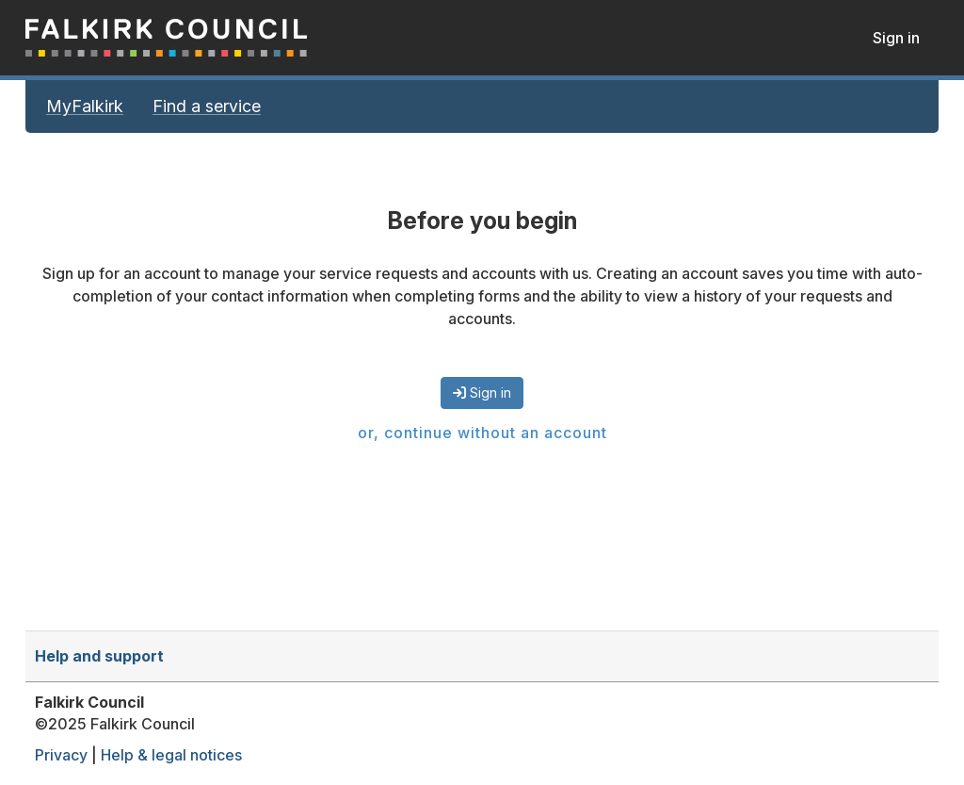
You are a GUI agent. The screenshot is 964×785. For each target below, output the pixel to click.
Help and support (99, 655)
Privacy (61, 754)
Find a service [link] (207, 106)
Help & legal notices (171, 754)
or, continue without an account (482, 432)
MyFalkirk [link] (84, 106)
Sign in (896, 37)
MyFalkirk (166, 38)
